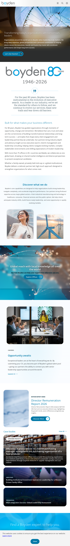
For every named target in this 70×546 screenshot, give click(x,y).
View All (61, 431)
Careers (11, 350)
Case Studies (9, 431)
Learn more (7, 536)
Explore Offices (31, 277)
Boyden (8, 3)
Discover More (38, 419)
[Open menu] (57, 3)
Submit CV (11, 374)
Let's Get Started (11, 54)
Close (35, 541)
